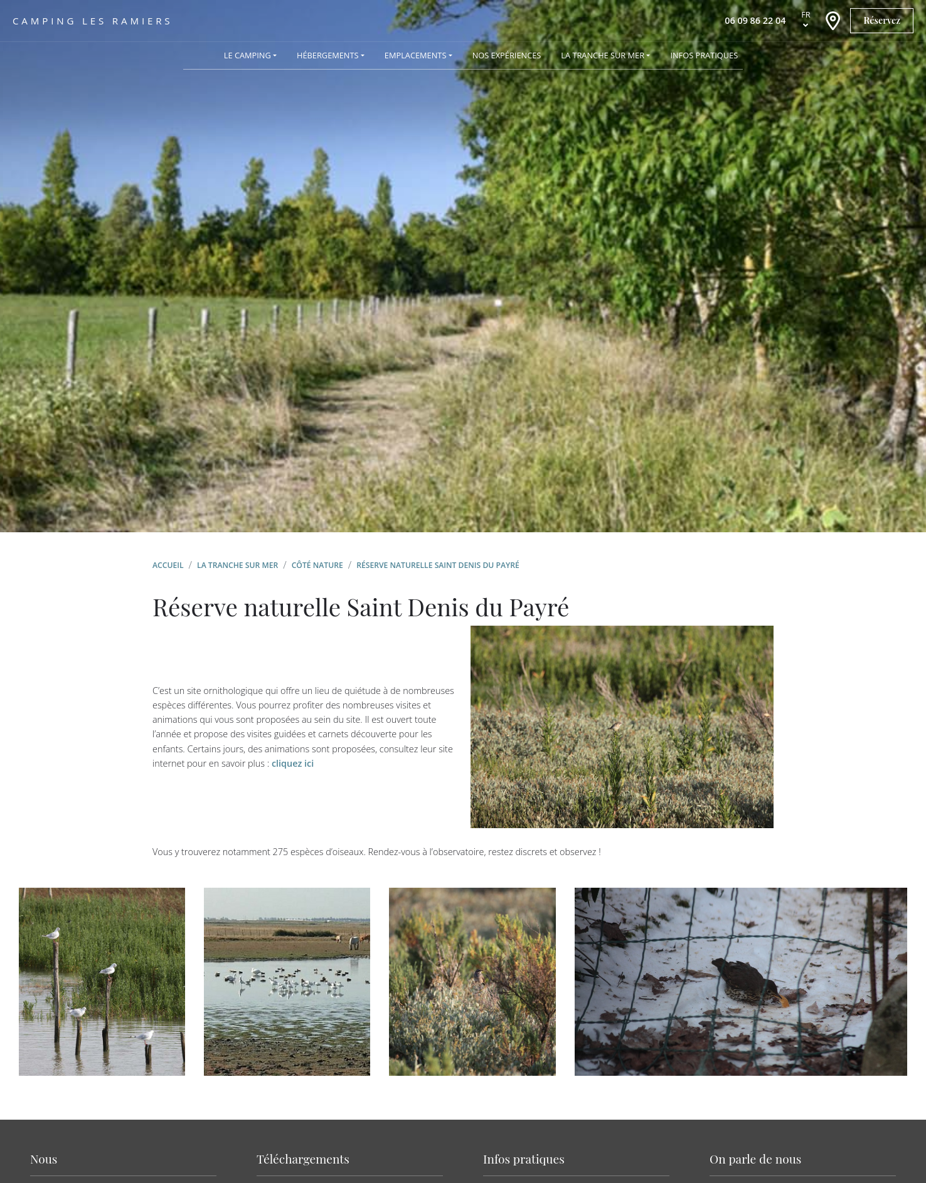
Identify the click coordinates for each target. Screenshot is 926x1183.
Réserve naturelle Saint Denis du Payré (437, 565)
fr (806, 14)
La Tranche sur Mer (237, 565)
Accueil (168, 565)
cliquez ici (293, 763)
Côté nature (317, 565)
